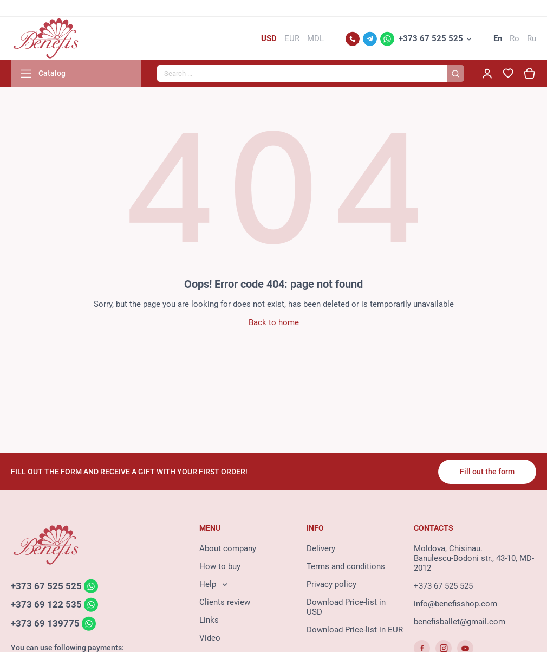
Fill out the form (487, 471)
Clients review (224, 602)
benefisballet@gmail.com (459, 622)
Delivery (321, 548)
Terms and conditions (346, 566)
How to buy (219, 566)
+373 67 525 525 (431, 38)
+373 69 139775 (45, 623)
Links (209, 620)
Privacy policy (331, 584)
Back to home (274, 322)
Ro (514, 38)
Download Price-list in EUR (355, 630)
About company (227, 548)
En (497, 38)
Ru (531, 38)
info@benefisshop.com (455, 604)
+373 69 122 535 (46, 604)
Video (209, 638)
